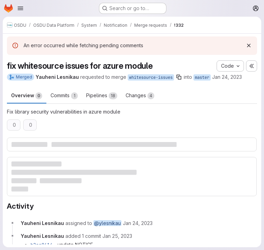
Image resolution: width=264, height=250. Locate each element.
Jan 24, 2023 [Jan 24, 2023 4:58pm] (227, 77)
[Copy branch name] (179, 77)
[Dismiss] (249, 45)
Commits (64, 95)
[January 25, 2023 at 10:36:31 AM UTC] (117, 236)
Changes (140, 95)
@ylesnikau (107, 223)
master (202, 77)
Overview (26, 95)
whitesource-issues (151, 77)
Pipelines (101, 95)
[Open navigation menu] (20, 8)
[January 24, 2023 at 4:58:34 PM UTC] (138, 223)
